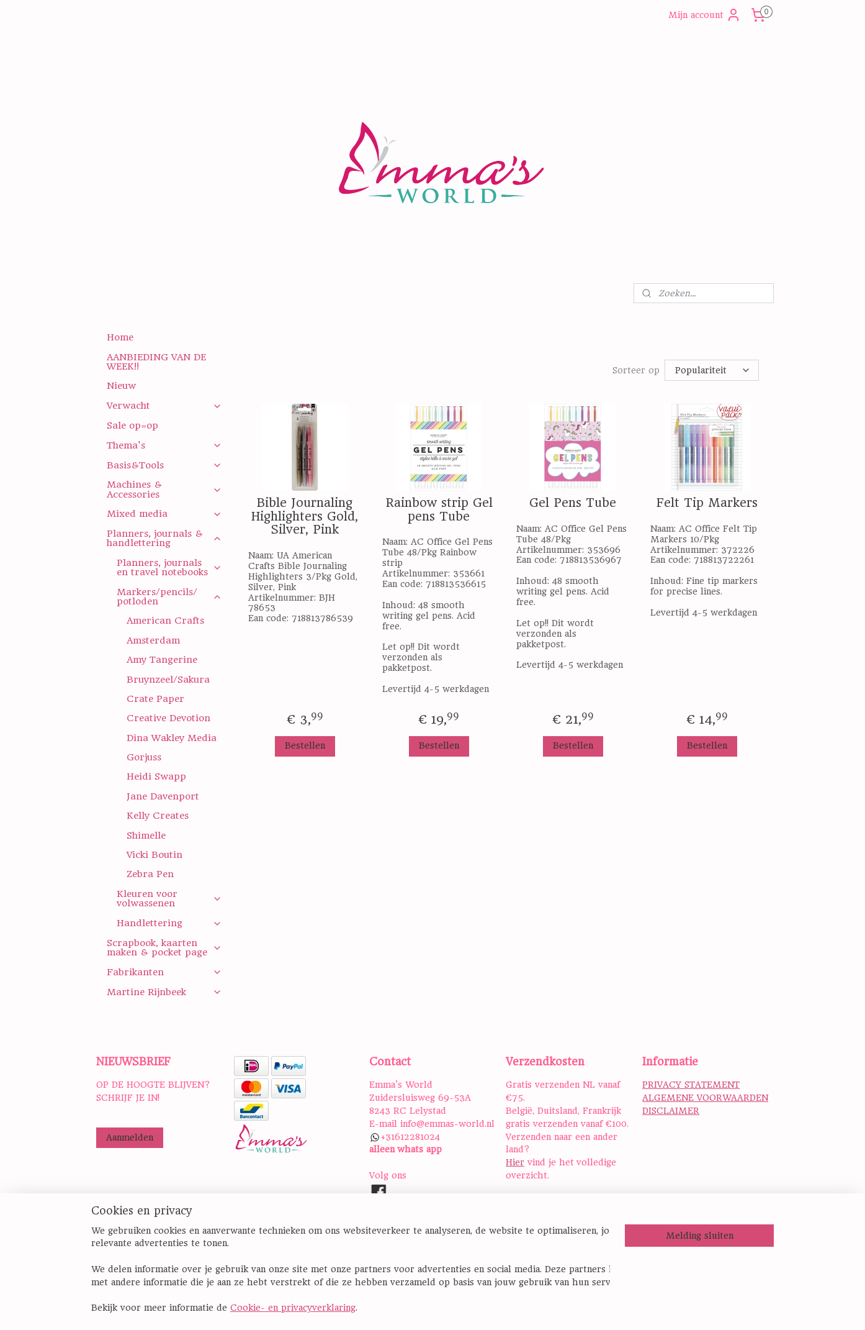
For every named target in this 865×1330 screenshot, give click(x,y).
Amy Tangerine (162, 659)
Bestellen (304, 745)
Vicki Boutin (154, 854)
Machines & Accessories (164, 489)
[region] (350, 1271)
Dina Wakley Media (172, 738)
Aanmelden (129, 1137)
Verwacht (164, 405)
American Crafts (165, 620)
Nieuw (121, 385)
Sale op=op (132, 425)
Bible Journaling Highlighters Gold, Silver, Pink (304, 516)
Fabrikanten (164, 972)
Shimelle (146, 835)
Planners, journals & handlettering (164, 538)
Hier (515, 1162)
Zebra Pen (150, 874)
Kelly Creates (158, 815)
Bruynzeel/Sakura (168, 679)
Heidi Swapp (156, 776)
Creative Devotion (168, 718)
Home (120, 337)
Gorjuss (144, 757)
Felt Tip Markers (706, 503)
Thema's (164, 445)
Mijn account (704, 14)
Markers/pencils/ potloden (169, 596)
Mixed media (164, 513)
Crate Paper (155, 698)
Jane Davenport (163, 796)
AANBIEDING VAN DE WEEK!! (156, 362)
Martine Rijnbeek (164, 992)
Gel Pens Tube (572, 503)
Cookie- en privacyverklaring (293, 1309)
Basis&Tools (164, 465)
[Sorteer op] (711, 370)
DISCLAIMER (670, 1111)
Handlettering (169, 923)
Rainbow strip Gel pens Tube (438, 509)
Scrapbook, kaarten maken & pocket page (164, 947)
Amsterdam (153, 640)
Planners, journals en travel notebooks (169, 567)
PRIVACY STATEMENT (691, 1085)
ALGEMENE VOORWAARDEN (705, 1098)
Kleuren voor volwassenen (169, 898)
